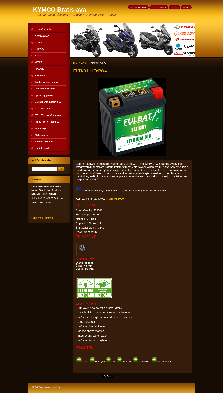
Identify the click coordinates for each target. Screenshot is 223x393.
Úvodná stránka (80, 63)
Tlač (187, 7)
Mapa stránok (160, 7)
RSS (176, 7)
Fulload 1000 (115, 198)
